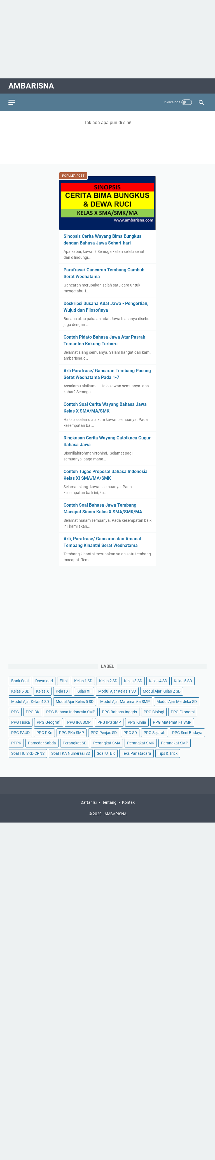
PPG (15, 712)
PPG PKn (44, 732)
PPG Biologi (154, 712)
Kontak (128, 802)
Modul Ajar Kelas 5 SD (75, 701)
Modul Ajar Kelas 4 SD (30, 701)
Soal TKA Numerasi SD (70, 753)
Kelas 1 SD (83, 681)
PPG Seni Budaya (187, 732)
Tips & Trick (167, 753)
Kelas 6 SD (20, 691)
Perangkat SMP (174, 743)
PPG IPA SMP (79, 722)
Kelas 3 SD (133, 681)
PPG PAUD (20, 732)
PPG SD (130, 732)
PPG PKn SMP (71, 732)
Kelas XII (84, 691)
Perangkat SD (75, 743)
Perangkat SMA (106, 743)
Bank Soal (20, 681)
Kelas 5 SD (183, 681)
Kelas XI (63, 691)
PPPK (16, 743)
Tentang (109, 802)
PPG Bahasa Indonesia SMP (70, 712)
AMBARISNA (31, 85)
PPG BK (32, 712)
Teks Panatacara (136, 753)
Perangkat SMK (140, 743)
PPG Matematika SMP (172, 722)
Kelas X (42, 691)
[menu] (15, 102)
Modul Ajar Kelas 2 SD (162, 691)
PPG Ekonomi (183, 712)
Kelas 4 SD (158, 681)
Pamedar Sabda (42, 743)
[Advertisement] (107, 39)
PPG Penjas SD (104, 732)
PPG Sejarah (154, 732)
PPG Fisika (20, 722)
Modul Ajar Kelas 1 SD (117, 691)
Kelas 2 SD (108, 681)
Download (44, 681)
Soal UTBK (106, 753)
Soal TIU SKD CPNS (28, 753)
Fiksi (63, 681)
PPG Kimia (137, 722)
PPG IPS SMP (109, 722)
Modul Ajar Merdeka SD (176, 701)
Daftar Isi (89, 802)
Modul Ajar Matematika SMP (125, 701)
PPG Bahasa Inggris (119, 712)
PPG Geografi (48, 722)
